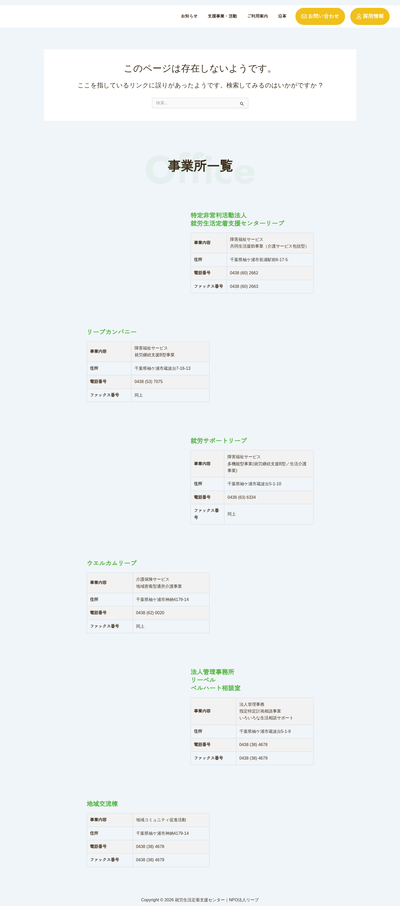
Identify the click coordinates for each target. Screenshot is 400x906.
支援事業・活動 (222, 16)
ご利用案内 (257, 16)
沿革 (282, 16)
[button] (222, 16)
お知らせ (189, 16)
